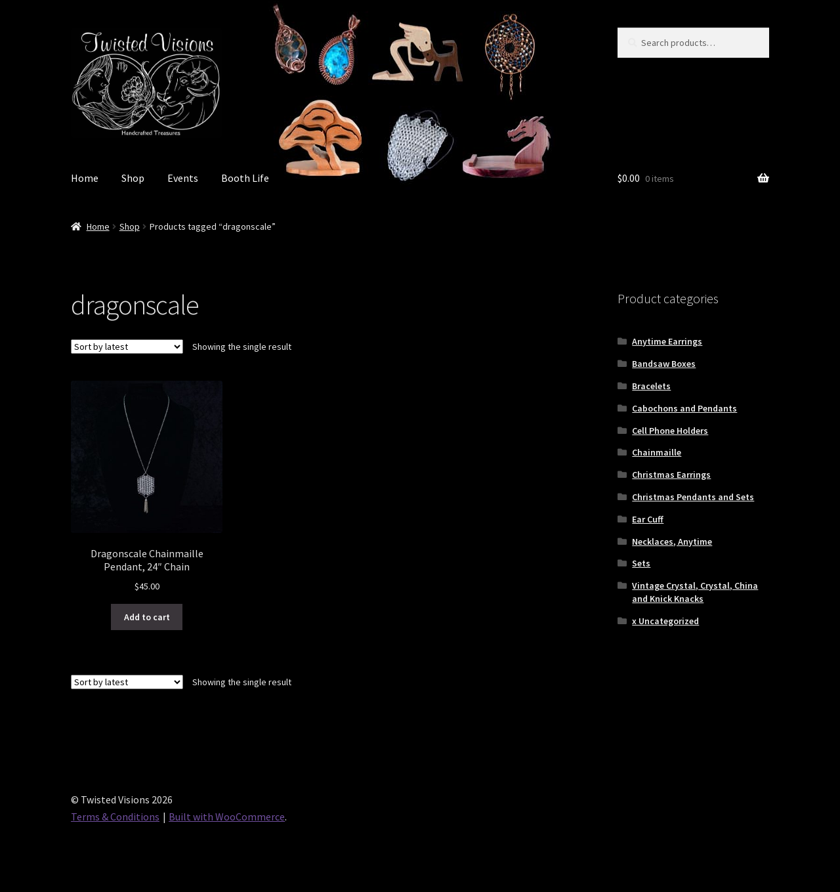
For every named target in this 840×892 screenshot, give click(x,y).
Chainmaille (656, 452)
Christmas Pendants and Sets (693, 497)
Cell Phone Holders (670, 430)
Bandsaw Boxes (664, 364)
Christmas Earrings (671, 474)
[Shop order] (127, 346)
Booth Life (245, 177)
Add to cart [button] (147, 617)
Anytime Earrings (667, 341)
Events (182, 177)
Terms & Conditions (115, 816)
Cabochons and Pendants (684, 408)
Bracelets (651, 386)
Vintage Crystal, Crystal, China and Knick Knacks (695, 592)
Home (84, 177)
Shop (132, 177)
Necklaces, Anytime (672, 541)
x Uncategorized (665, 621)
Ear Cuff (647, 519)
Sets (641, 563)
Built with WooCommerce (227, 816)
